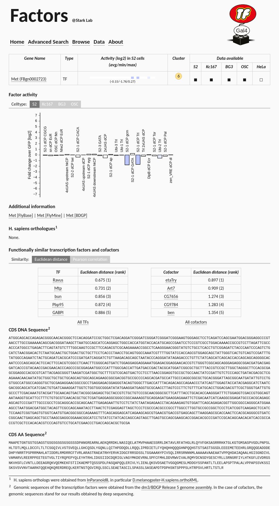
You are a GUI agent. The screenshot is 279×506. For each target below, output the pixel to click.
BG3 (62, 104)
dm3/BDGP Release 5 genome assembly (176, 487)
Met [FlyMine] (49, 215)
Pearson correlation (90, 259)
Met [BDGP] (76, 215)
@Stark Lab (82, 20)
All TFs (83, 322)
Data (99, 41)
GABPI (58, 312)
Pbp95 (57, 304)
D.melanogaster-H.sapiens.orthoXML (165, 480)
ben (171, 312)
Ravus (58, 280)
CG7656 (171, 296)
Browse (81, 41)
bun (57, 296)
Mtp (58, 288)
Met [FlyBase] (21, 215)
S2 (34, 104)
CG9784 (171, 304)
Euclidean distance (51, 259)
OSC (74, 104)
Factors (39, 15)
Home (17, 41)
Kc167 (47, 104)
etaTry (171, 280)
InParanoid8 (97, 480)
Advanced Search (48, 41)
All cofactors (196, 322)
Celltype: (19, 104)
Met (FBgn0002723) (28, 79)
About (115, 41)
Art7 (171, 288)
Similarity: (20, 259)
